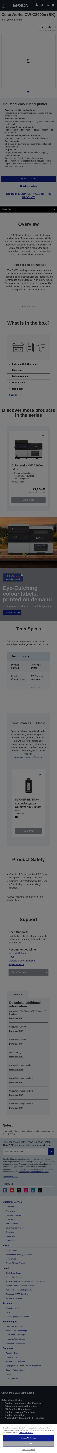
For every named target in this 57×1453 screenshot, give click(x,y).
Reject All (28, 1444)
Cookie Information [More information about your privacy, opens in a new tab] (26, 1433)
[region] (28, 1438)
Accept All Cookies (28, 1438)
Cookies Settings (28, 1450)
